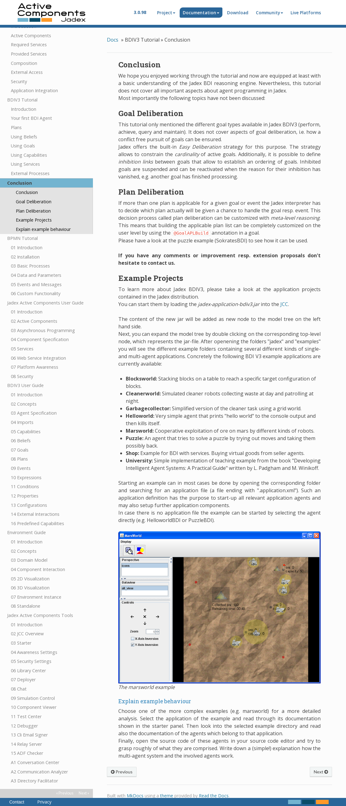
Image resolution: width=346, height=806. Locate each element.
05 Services (22, 337)
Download (237, 13)
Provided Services (29, 42)
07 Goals (19, 438)
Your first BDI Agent (31, 106)
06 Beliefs (21, 428)
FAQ (11, 778)
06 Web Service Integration (38, 346)
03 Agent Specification (34, 401)
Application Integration (34, 78)
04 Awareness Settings (34, 640)
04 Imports (22, 410)
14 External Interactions (35, 502)
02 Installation (25, 245)
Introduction (23, 97)
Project (166, 13)
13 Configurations (29, 493)
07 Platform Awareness (34, 355)
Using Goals (23, 134)
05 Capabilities (26, 419)
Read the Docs (214, 796)
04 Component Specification (40, 327)
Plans (16, 115)
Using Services (25, 152)
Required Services (29, 32)
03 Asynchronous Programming (43, 318)
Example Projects (34, 208)
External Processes (30, 161)
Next (321, 771)
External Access (27, 60)
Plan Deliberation (33, 199)
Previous (122, 771)
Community (269, 13)
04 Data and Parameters (36, 263)
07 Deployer (23, 667)
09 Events (21, 456)
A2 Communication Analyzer (39, 760)
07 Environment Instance (36, 585)
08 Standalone (25, 594)
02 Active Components (34, 309)
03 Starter (21, 631)
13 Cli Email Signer (29, 723)
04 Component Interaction (38, 557)
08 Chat (19, 677)
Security (19, 69)
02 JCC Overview (27, 621)
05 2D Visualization (30, 567)
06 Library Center (28, 658)
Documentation (201, 13)
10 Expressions (26, 465)
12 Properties (24, 484)
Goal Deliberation (33, 189)
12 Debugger (24, 714)
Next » (84, 793)
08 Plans (19, 447)
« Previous (64, 793)
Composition (24, 51)
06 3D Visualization (30, 576)
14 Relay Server (26, 732)
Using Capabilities (29, 143)
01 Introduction (26, 235)
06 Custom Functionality (35, 281)
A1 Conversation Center (35, 750)
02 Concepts (24, 392)
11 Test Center (26, 704)
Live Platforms (306, 13)
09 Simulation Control (33, 686)
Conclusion (19, 171)
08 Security (22, 364)
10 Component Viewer (33, 695)
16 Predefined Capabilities (37, 511)
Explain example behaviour (43, 217)
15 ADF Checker (27, 741)
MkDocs (135, 796)
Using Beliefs (24, 125)
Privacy (44, 802)
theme (166, 796)
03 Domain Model (29, 548)
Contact (16, 802)
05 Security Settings (31, 649)
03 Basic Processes (30, 254)
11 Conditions (25, 474)
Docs (112, 39)
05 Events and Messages (36, 272)
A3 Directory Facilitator (34, 769)
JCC (284, 304)
